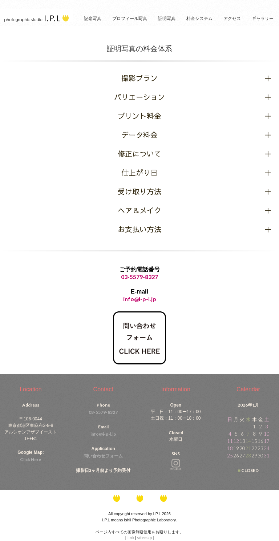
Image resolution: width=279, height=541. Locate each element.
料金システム (199, 18)
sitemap (145, 537)
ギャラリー (263, 18)
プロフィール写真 (129, 18)
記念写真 (92, 18)
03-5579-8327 (139, 276)
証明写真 (166, 18)
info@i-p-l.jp (103, 434)
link (131, 537)
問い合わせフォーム (103, 456)
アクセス (232, 18)
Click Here (30, 459)
